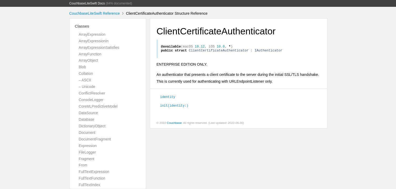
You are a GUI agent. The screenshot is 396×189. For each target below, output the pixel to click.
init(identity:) (174, 107)
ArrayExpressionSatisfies (99, 47)
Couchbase (174, 124)
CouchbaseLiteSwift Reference (94, 13)
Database (86, 119)
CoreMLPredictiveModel (98, 106)
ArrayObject (88, 60)
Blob (82, 67)
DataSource (88, 113)
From (83, 165)
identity (167, 98)
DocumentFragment (95, 139)
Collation (86, 73)
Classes (82, 26)
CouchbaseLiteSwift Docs (87, 3)
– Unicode (87, 87)
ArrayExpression (92, 34)
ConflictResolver (92, 93)
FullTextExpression (94, 172)
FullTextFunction (92, 178)
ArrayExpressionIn (94, 41)
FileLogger (87, 152)
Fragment (86, 159)
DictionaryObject (92, 126)
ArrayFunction (90, 54)
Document (87, 132)
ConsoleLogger (91, 100)
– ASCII (85, 80)
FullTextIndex (89, 185)
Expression (88, 146)
